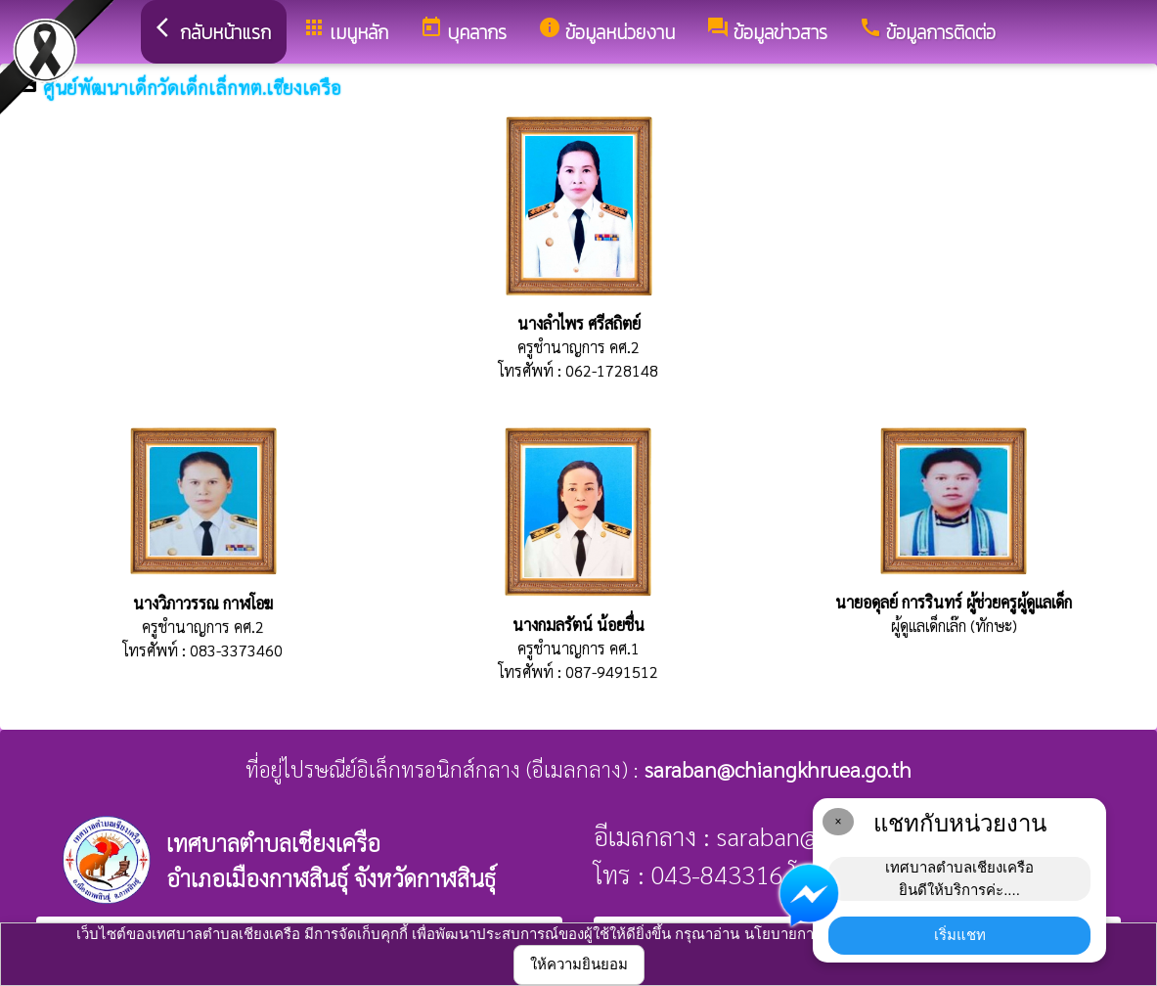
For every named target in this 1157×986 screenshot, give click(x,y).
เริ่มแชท (960, 934)
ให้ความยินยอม (579, 964)
